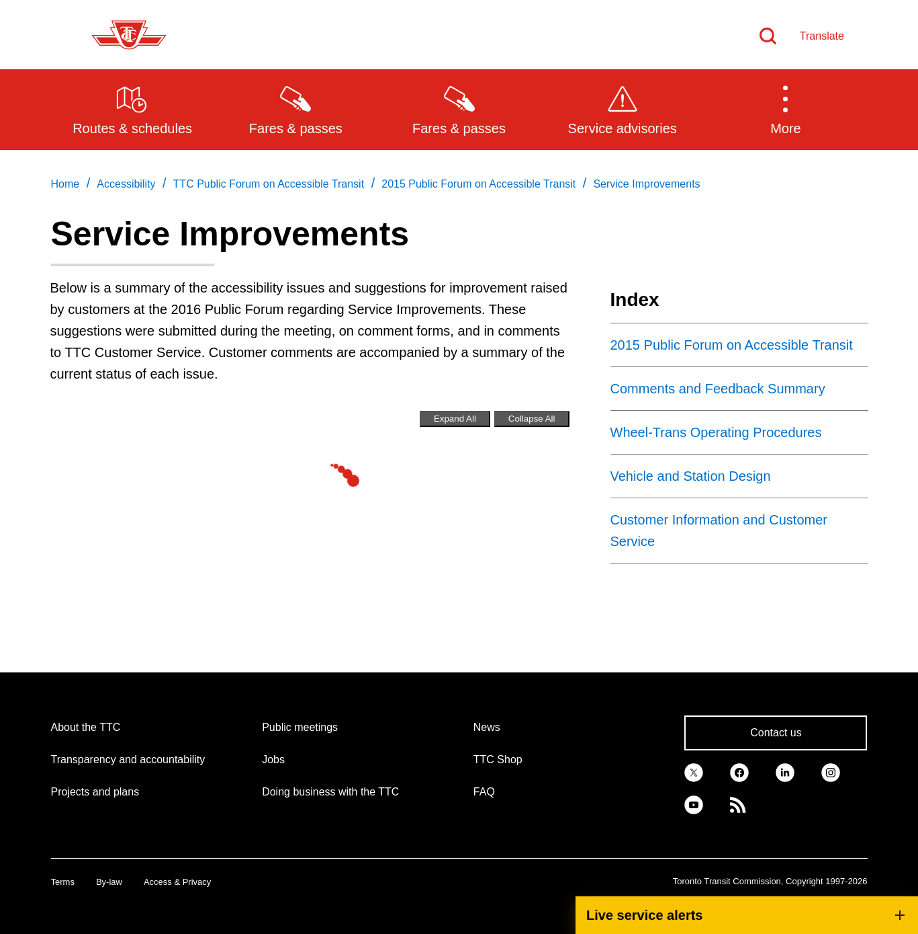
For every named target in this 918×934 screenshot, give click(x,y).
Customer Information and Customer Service (718, 530)
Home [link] (65, 184)
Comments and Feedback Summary (717, 388)
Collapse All (531, 419)
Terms (63, 882)
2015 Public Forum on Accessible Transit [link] (478, 184)
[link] (693, 772)
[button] (785, 109)
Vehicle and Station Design (690, 476)
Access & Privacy (177, 882)
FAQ (484, 791)
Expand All (455, 419)
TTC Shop (497, 759)
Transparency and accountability (128, 759)
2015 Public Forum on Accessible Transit (731, 345)
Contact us (775, 732)
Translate (822, 36)
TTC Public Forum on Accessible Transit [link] (269, 184)
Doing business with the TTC (330, 791)
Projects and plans (95, 791)
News (486, 727)
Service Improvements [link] (646, 184)
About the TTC (86, 727)
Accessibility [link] (126, 184)
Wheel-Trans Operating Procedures (716, 432)
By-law (109, 882)
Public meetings (300, 727)
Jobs (273, 759)
